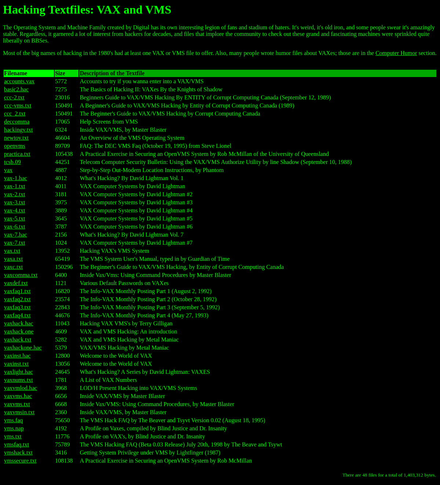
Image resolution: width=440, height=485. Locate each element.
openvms (14, 146)
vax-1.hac (15, 178)
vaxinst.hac (17, 356)
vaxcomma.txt (20, 275)
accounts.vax (19, 81)
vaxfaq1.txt (17, 291)
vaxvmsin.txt (19, 412)
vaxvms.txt (17, 404)
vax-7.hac (15, 234)
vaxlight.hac (18, 372)
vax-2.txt (14, 194)
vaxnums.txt (18, 380)
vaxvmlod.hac (20, 388)
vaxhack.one (18, 331)
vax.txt (12, 251)
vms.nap (14, 428)
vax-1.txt (14, 186)
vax (8, 170)
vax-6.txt (14, 226)
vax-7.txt (14, 243)
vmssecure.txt (20, 460)
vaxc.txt (13, 267)
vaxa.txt (13, 259)
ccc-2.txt (14, 97)
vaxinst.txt (16, 364)
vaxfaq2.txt (17, 299)
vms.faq (13, 420)
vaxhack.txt (17, 339)
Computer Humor (396, 53)
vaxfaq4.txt (17, 315)
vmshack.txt (18, 452)
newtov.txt (16, 138)
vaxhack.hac (18, 323)
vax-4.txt (14, 210)
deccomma (16, 121)
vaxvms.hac (18, 396)
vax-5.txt (14, 218)
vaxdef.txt (16, 283)
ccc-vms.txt (17, 105)
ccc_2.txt (14, 113)
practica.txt (17, 154)
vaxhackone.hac (23, 347)
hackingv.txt (18, 130)
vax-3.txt (14, 202)
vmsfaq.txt (16, 444)
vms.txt (13, 436)
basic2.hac (16, 89)
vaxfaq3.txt (17, 307)
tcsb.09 (12, 162)
